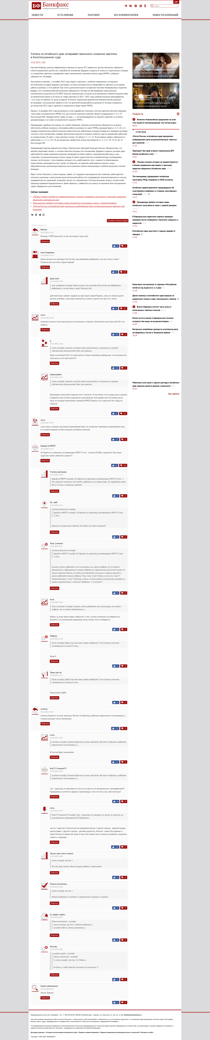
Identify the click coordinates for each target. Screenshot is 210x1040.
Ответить (45, 241)
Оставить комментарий (118, 220)
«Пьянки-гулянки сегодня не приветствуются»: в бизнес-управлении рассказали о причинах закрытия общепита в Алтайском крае (155, 165)
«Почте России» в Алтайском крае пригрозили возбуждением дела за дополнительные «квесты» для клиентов (154, 139)
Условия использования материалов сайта (61, 1032)
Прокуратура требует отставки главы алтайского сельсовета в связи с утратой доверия (75, 203)
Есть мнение (65, 15)
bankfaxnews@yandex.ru (133, 1015)
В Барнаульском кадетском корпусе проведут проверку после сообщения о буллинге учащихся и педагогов (155, 219)
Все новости (173, 394)
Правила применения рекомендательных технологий (119, 1032)
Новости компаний (165, 15)
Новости (37, 15)
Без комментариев (126, 15)
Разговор (94, 15)
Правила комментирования (89, 1032)
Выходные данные (38, 1032)
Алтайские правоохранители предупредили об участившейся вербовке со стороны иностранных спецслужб (154, 190)
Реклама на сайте (147, 1032)
